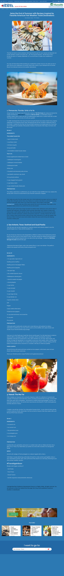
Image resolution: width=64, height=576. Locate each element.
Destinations (22, 1)
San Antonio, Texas (29, 17)
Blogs (41, 1)
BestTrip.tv (45, 1)
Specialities (10, 1)
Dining (38, 17)
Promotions (16, 1)
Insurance (30, 1)
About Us (4, 1)
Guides (26, 1)
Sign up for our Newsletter (56, 6)
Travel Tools (35, 1)
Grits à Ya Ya (21, 114)
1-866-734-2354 (55, 1)
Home (1, 1)
